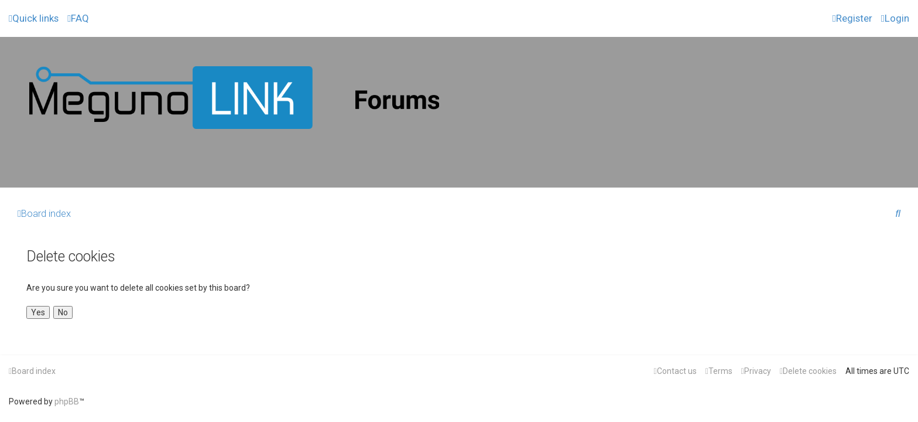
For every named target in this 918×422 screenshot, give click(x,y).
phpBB (66, 401)
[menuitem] (78, 18)
